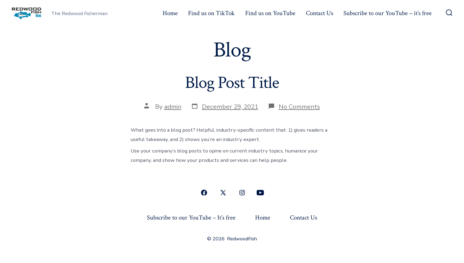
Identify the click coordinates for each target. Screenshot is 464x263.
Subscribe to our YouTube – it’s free (387, 13)
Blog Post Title (232, 83)
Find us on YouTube (270, 13)
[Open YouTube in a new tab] (260, 192)
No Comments (299, 106)
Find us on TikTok (211, 13)
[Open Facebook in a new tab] (204, 192)
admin (172, 106)
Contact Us (319, 13)
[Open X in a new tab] (223, 192)
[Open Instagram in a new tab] (242, 192)
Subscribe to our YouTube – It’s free (191, 217)
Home (170, 13)
